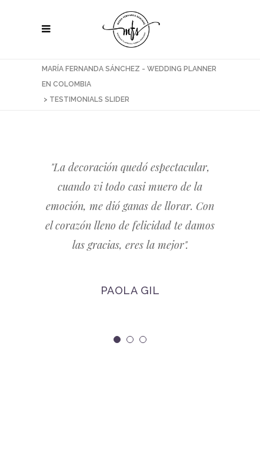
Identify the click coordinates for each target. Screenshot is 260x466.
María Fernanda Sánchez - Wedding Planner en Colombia (129, 76)
